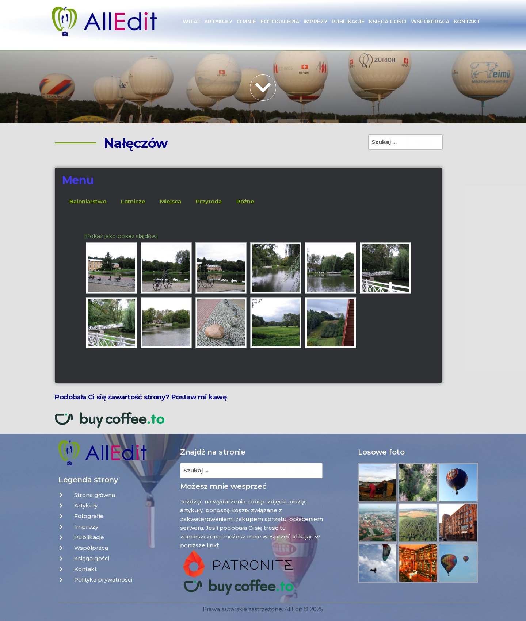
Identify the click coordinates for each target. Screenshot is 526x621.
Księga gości (388, 21)
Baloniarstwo (87, 201)
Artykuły (218, 21)
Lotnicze (133, 201)
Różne (245, 201)
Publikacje (348, 21)
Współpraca (430, 21)
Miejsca (170, 201)
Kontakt (467, 21)
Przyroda (209, 201)
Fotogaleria (279, 21)
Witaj (191, 21)
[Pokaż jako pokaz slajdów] (121, 236)
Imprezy (315, 21)
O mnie (246, 21)
